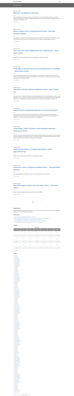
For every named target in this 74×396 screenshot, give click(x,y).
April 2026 (16, 255)
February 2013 (17, 390)
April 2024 (16, 287)
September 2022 (17, 312)
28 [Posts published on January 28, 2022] (43, 244)
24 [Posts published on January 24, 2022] (16, 244)
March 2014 (17, 373)
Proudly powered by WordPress (17, 394)
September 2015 (17, 361)
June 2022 (16, 316)
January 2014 (17, 376)
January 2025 (17, 275)
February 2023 (17, 306)
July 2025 (16, 267)
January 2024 (17, 291)
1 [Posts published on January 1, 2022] (50, 232)
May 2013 (16, 386)
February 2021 (17, 337)
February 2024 (17, 290)
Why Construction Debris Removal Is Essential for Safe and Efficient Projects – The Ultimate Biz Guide (32, 218)
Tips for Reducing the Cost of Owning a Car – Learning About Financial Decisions (28, 219)
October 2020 (17, 343)
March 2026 (17, 257)
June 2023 (16, 300)
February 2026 (17, 258)
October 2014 (17, 364)
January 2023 (17, 307)
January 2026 (17, 259)
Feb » (17, 250)
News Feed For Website (17, 1)
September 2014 (17, 365)
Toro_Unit (28, 394)
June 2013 (16, 385)
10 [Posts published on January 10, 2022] (16, 238)
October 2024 (17, 279)
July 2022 (16, 315)
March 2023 (17, 304)
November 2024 (17, 278)
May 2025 (16, 270)
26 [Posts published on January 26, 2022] (30, 244)
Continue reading (16, 41)
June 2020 (16, 348)
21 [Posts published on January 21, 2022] (43, 241)
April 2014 (16, 372)
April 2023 (16, 303)
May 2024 (16, 286)
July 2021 (16, 331)
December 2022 (17, 308)
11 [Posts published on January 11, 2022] (23, 238)
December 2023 (17, 292)
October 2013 (17, 380)
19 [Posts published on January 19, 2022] (30, 241)
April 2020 (16, 351)
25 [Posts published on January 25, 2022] (23, 244)
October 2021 (17, 327)
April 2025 (16, 271)
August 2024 (17, 282)
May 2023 (16, 302)
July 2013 (16, 384)
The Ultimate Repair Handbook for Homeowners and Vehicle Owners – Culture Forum (29, 222)
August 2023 (17, 298)
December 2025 (17, 261)
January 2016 (17, 357)
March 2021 (17, 336)
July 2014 (16, 368)
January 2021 (17, 339)
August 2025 (17, 266)
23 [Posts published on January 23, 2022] (57, 241)
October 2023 (17, 295)
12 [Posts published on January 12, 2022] (30, 238)
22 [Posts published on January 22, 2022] (50, 241)
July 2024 (16, 283)
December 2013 (17, 377)
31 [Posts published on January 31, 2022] (16, 247)
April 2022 (16, 319)
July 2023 (16, 299)
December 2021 (17, 324)
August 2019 (17, 352)
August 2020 (17, 345)
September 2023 (17, 296)
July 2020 (16, 347)
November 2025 (17, 262)
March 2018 (17, 356)
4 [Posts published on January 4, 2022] (23, 235)
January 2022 (17, 323)
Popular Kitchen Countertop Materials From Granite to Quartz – (36, 110)
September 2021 (17, 328)
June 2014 (16, 369)
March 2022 (17, 320)
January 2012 (17, 392)
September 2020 (17, 344)
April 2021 (16, 335)
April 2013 (16, 388)
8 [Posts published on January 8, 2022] (50, 235)
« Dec (14, 250)
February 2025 (17, 274)
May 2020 (16, 349)
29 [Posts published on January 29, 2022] (50, 244)
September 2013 (17, 381)
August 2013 (17, 382)
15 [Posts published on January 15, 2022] (50, 238)
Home (15, 15)
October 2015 (17, 360)
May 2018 (16, 353)
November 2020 (17, 341)
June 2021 (16, 332)
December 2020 (17, 340)
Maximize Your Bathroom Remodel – (26, 13)
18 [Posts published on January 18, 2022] (23, 241)
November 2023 (17, 294)
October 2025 (17, 263)
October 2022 (17, 311)
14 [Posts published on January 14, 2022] (43, 238)
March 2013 (17, 389)
